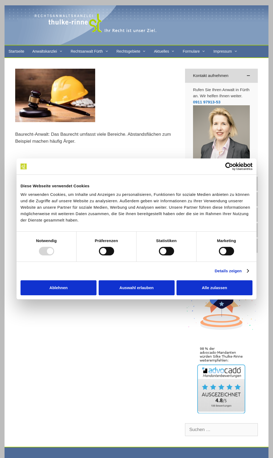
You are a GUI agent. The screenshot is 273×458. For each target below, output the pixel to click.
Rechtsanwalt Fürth (92, 51)
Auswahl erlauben (136, 287)
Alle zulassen (214, 287)
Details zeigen (228, 271)
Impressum (227, 51)
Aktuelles (166, 51)
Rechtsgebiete (133, 51)
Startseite (16, 51)
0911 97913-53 (206, 102)
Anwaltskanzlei (49, 51)
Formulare (196, 51)
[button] (221, 76)
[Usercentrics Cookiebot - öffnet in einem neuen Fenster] (229, 166)
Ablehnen (58, 287)
